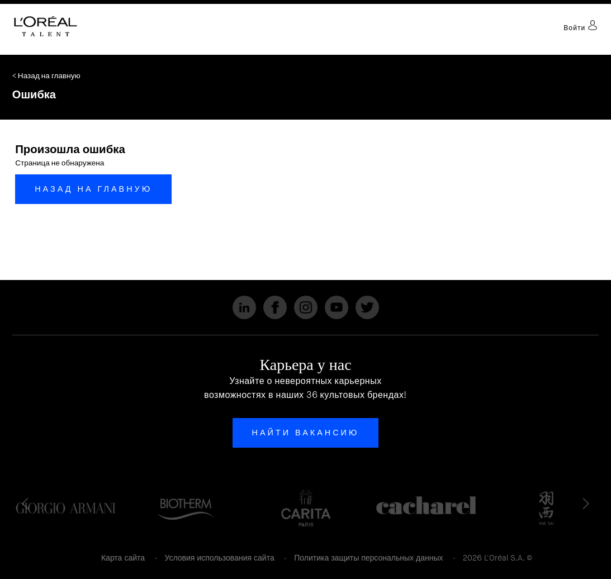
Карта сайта (123, 557)
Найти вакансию (305, 432)
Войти (580, 28)
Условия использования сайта (219, 557)
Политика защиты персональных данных (368, 557)
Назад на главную (93, 188)
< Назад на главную (46, 76)
